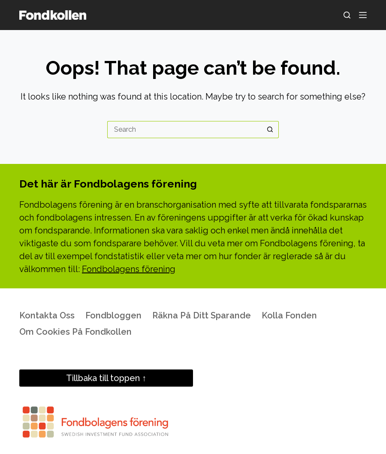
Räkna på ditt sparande (201, 315)
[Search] (347, 15)
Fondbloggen (113, 315)
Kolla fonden (289, 315)
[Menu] (363, 15)
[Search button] (270, 129)
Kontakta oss (47, 315)
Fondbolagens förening (128, 269)
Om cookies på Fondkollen (75, 332)
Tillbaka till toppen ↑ (106, 378)
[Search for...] (184, 129)
